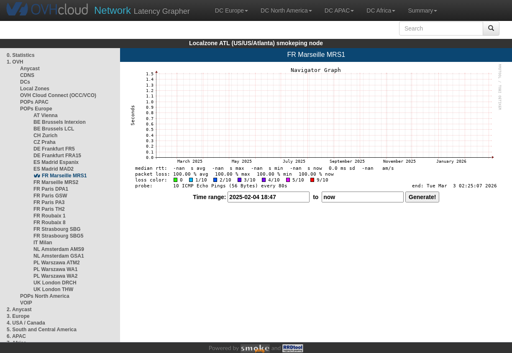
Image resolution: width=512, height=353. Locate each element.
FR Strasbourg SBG (57, 229)
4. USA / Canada (26, 323)
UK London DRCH (55, 283)
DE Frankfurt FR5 (54, 149)
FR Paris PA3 (48, 202)
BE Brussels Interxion (59, 122)
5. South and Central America (42, 330)
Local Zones (34, 89)
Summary (422, 10)
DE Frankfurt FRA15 (57, 156)
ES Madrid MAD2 (53, 169)
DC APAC (339, 10)
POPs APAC (34, 102)
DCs (25, 82)
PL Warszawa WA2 (55, 276)
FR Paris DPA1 (50, 189)
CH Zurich (45, 135)
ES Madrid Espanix (56, 162)
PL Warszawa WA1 (55, 269)
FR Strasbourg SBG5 (58, 236)
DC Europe (231, 10)
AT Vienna (45, 115)
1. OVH (15, 62)
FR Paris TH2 (49, 209)
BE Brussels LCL (53, 129)
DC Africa (380, 10)
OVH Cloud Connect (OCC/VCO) (58, 95)
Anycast (30, 69)
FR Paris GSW (50, 196)
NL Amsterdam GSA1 (58, 256)
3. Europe (18, 316)
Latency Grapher (142, 10)
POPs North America (44, 296)
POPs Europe (36, 109)
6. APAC (16, 336)
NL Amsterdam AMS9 (58, 249)
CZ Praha (44, 142)
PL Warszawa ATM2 (56, 263)
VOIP (26, 303)
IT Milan (42, 243)
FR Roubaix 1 (49, 216)
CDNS (27, 75)
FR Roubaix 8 (49, 222)
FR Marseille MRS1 (64, 176)
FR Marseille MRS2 (55, 182)
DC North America (286, 10)
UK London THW (53, 289)
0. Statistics (21, 55)
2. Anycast (19, 309)
